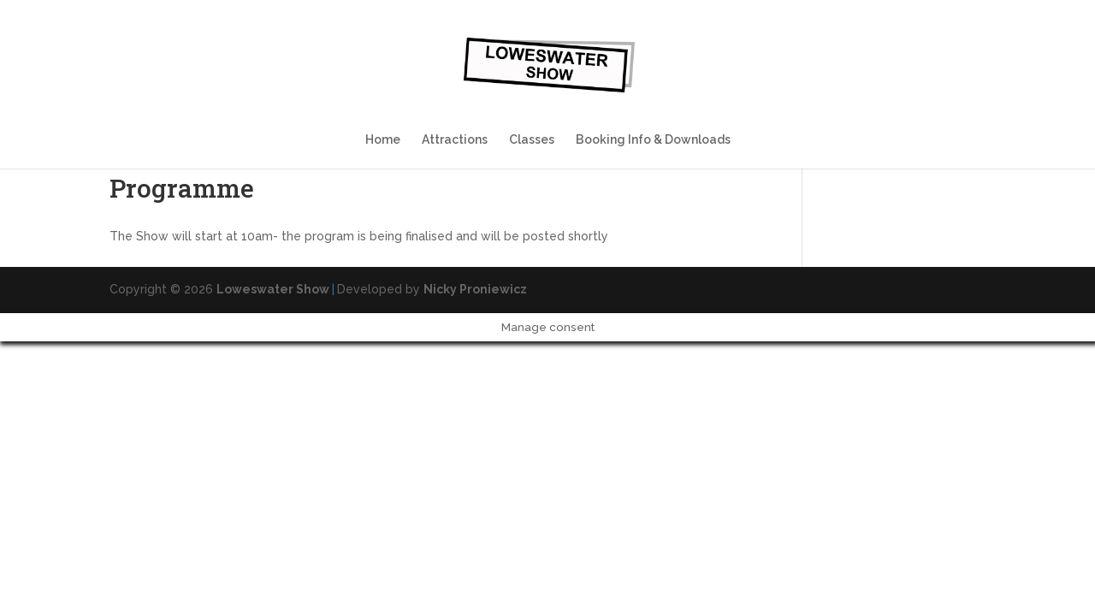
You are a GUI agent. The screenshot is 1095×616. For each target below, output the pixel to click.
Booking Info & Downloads (653, 139)
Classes (531, 139)
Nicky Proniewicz (475, 289)
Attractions (455, 139)
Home (382, 139)
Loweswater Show (272, 289)
